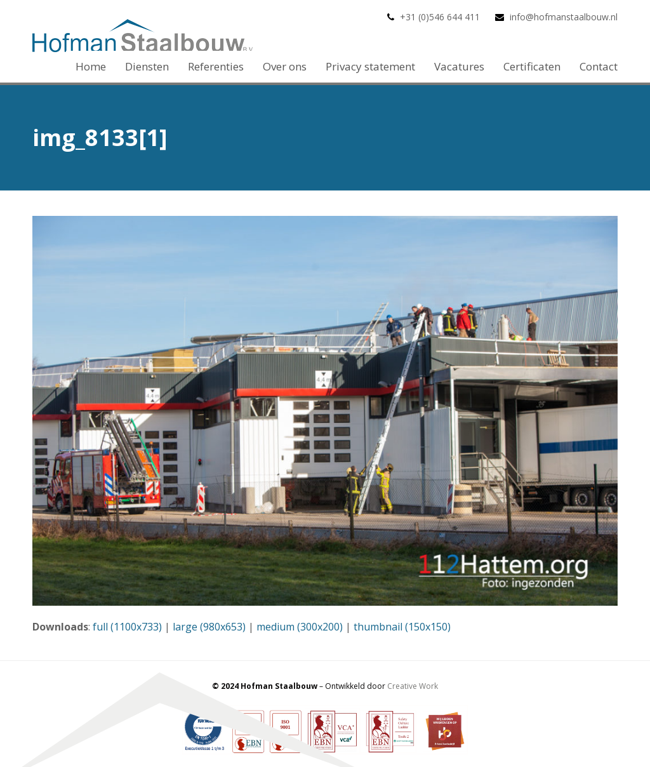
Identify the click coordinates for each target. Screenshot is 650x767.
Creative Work (412, 686)
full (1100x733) (127, 627)
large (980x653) (209, 627)
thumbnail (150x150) (402, 627)
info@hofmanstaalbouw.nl (564, 17)
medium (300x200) (299, 627)
